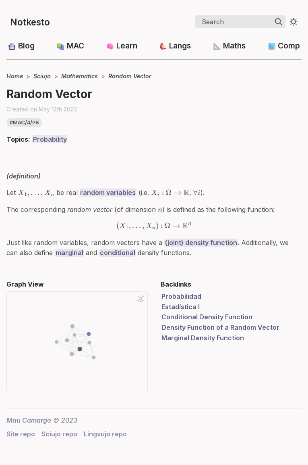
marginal (69, 253)
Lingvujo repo (105, 434)
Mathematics (79, 76)
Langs (180, 45)
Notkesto (30, 22)
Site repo (20, 434)
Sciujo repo (59, 434)
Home (14, 76)
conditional (117, 253)
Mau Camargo (28, 420)
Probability (50, 139)
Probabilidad (181, 296)
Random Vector (129, 76)
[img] (278, 21)
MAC (75, 45)
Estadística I (180, 307)
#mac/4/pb (24, 122)
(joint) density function (201, 243)
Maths (234, 45)
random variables (108, 193)
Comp (289, 45)
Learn (126, 45)
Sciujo (42, 76)
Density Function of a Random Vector (220, 327)
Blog (26, 45)
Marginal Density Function (202, 338)
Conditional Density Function (206, 317)
